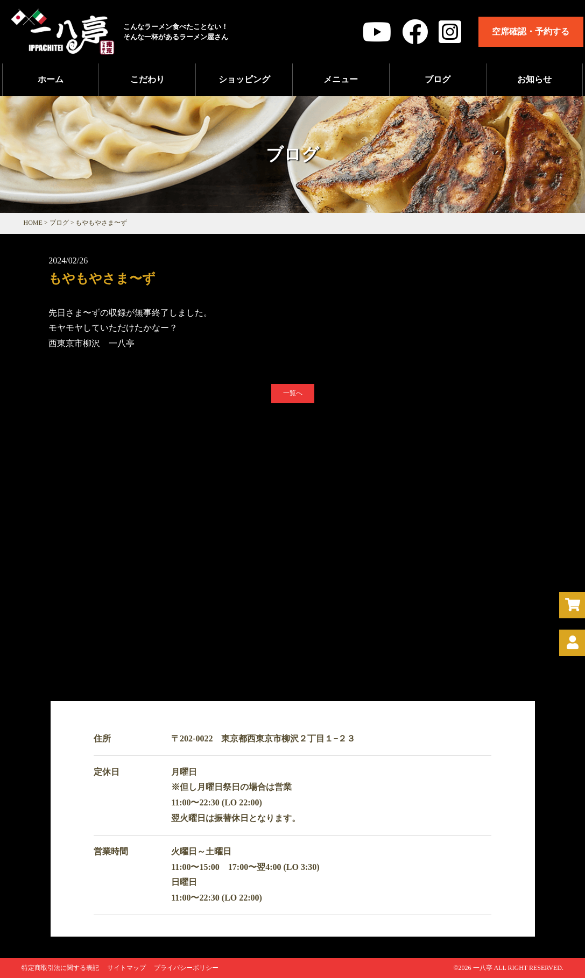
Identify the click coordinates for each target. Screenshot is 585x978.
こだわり (147, 79)
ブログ (437, 79)
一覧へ (292, 393)
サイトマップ (126, 968)
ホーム (51, 79)
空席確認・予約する (530, 31)
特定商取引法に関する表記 (60, 968)
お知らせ (534, 79)
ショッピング (244, 79)
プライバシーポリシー (186, 968)
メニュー (340, 79)
